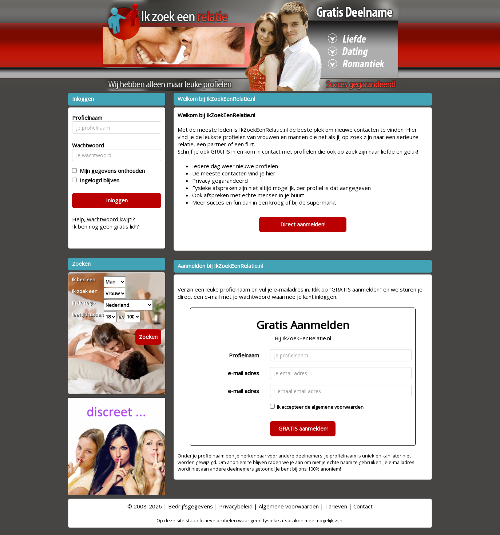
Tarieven (336, 506)
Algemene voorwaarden (289, 506)
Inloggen (117, 200)
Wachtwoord (86, 145)
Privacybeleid (236, 506)
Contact (363, 506)
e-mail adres (243, 373)
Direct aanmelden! (302, 224)
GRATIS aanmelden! (303, 428)
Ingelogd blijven (98, 180)
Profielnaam (244, 355)
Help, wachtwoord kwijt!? (103, 219)
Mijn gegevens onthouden (111, 170)
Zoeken (148, 336)
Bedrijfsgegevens (190, 506)
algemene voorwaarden (337, 407)
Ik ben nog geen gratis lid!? (105, 226)
